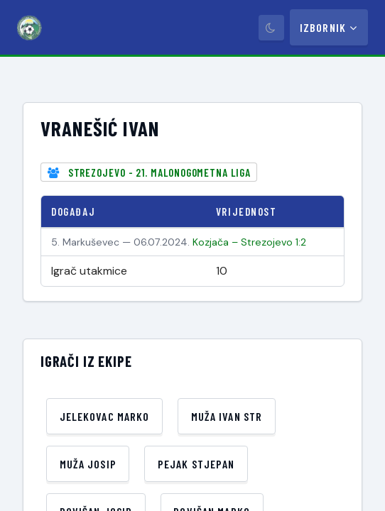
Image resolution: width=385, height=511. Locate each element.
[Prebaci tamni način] (271, 27)
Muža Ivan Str (227, 416)
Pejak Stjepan (196, 464)
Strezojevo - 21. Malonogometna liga (159, 172)
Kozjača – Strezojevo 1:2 (249, 242)
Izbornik (329, 27)
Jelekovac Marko (105, 416)
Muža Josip (88, 464)
